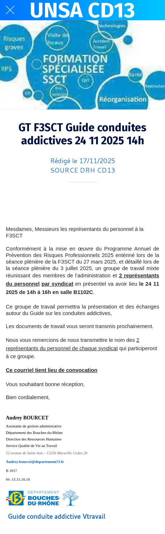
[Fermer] (10, 10)
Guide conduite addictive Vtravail (56, 516)
